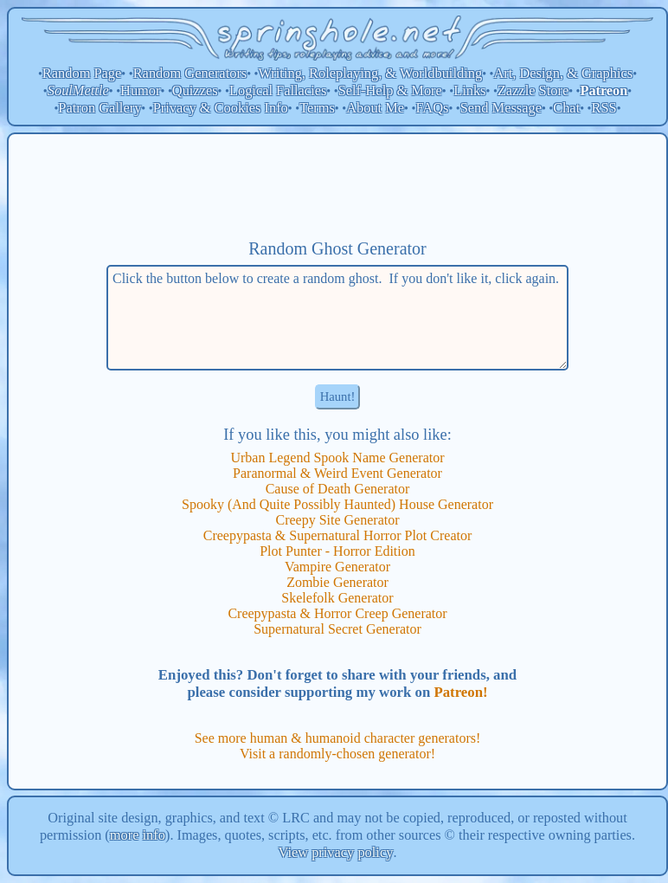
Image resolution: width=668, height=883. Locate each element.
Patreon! (460, 692)
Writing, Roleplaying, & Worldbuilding (371, 73)
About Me (375, 108)
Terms (317, 108)
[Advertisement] (337, 186)
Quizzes (195, 90)
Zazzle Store (533, 90)
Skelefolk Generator (337, 597)
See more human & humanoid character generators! (338, 738)
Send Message (501, 108)
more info (137, 835)
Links (469, 90)
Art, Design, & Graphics (563, 73)
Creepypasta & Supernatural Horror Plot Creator (337, 535)
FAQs (431, 108)
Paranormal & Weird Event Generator (337, 473)
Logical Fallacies (277, 90)
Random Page (82, 73)
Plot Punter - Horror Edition (337, 551)
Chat (566, 108)
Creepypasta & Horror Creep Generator (337, 613)
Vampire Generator (337, 566)
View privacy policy (336, 852)
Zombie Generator (337, 582)
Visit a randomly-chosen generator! (337, 753)
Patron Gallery (99, 108)
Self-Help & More (390, 90)
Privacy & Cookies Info (220, 108)
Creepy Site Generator (337, 519)
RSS (604, 108)
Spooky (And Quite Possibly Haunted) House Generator (337, 504)
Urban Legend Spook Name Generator (337, 457)
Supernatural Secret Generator (337, 629)
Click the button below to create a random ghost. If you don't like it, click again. (337, 318)
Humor (140, 90)
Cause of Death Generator (338, 488)
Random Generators (190, 73)
